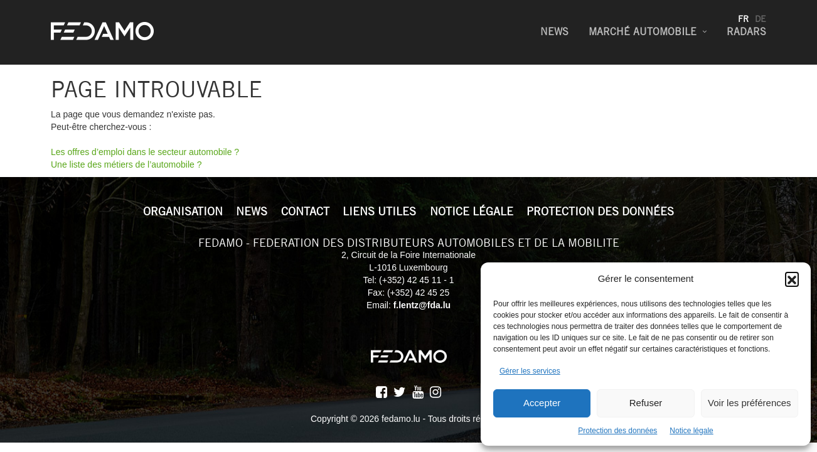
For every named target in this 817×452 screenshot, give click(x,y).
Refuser (646, 402)
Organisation (183, 211)
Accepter (541, 402)
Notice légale (691, 430)
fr (743, 19)
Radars (746, 32)
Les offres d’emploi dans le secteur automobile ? (145, 152)
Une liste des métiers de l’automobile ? (126, 164)
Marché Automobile (643, 32)
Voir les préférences (749, 402)
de (760, 19)
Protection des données (617, 430)
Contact (305, 211)
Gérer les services (529, 371)
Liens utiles (379, 211)
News (554, 32)
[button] (792, 278)
